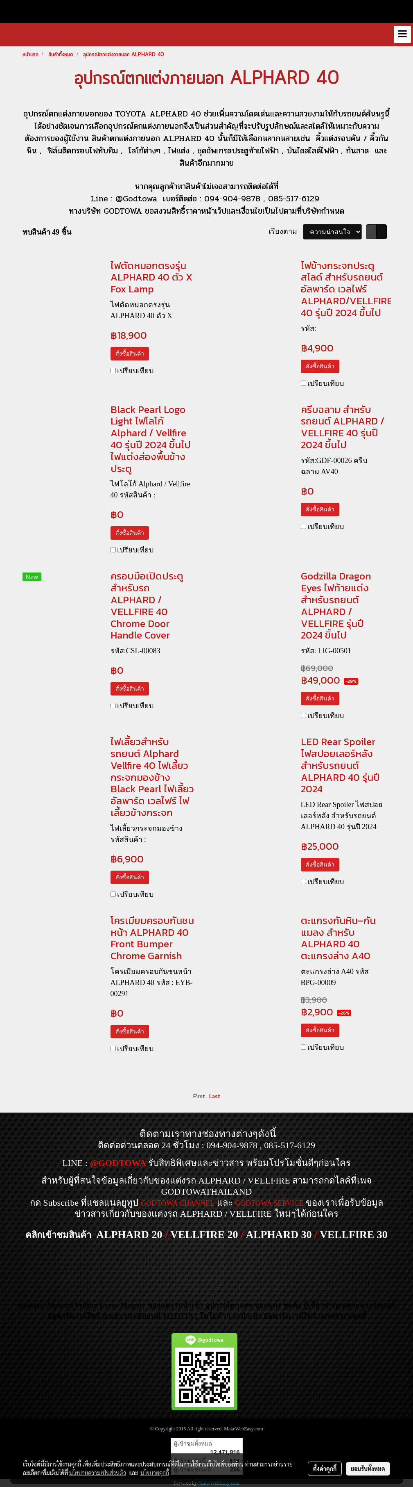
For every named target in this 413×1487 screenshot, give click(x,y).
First (199, 1097)
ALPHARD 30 (278, 1235)
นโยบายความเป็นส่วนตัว (97, 1472)
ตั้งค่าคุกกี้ (324, 1468)
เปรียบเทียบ (135, 371)
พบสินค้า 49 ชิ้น (47, 232)
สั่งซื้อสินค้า (129, 354)
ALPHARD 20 (129, 1235)
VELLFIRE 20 (204, 1235)
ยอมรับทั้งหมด (368, 1468)
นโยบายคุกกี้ (154, 1472)
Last (214, 1097)
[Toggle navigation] (402, 34)
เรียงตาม (286, 231)
